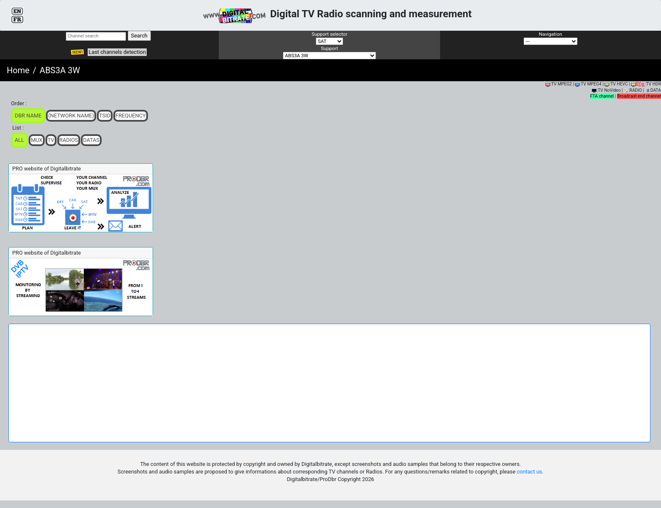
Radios (68, 140)
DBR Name (28, 115)
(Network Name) (71, 115)
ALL (19, 140)
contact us (529, 471)
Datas (91, 140)
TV (51, 140)
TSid (104, 115)
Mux (37, 140)
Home (18, 70)
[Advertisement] (330, 383)
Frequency (131, 115)
